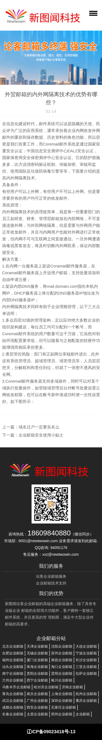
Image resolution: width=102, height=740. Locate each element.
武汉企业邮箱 (12, 701)
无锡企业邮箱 (37, 653)
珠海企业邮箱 (37, 667)
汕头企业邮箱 (12, 667)
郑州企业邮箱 (61, 714)
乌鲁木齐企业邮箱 (16, 687)
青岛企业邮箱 (12, 694)
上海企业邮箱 (61, 694)
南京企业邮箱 (37, 694)
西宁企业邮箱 (37, 680)
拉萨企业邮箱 (86, 673)
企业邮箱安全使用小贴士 (40, 435)
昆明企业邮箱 (61, 673)
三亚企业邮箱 (86, 667)
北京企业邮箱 (12, 646)
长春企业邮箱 (12, 714)
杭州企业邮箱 (86, 694)
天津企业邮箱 (37, 646)
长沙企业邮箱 (86, 660)
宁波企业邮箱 (86, 653)
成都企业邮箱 (12, 707)
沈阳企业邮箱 (61, 646)
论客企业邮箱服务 (51, 576)
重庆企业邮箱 (86, 701)
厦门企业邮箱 (37, 660)
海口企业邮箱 (61, 667)
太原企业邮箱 (37, 714)
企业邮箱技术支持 (51, 583)
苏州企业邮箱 (61, 653)
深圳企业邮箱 (61, 701)
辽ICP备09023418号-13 (51, 731)
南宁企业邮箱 (12, 673)
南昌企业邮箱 (61, 660)
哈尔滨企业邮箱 (46, 687)
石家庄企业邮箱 (63, 707)
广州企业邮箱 (37, 701)
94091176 (58, 547)
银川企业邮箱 (61, 680)
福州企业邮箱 (12, 660)
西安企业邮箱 (37, 707)
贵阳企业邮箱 (37, 673)
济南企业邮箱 (72, 687)
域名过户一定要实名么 (38, 427)
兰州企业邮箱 (12, 680)
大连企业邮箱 (86, 646)
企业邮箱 (83, 714)
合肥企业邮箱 (12, 653)
